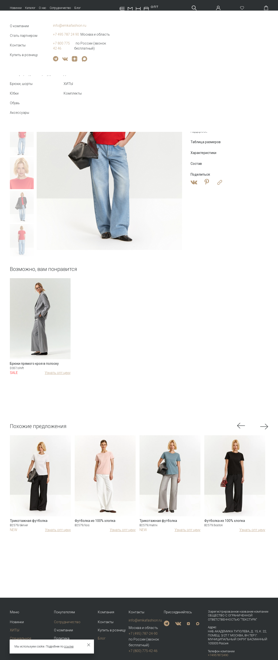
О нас (42, 7)
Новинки (16, 7)
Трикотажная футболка (28, 521)
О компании (63, 630)
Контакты (105, 622)
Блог (77, 7)
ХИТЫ (14, 630)
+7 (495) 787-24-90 (143, 633)
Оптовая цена (204, 89)
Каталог (30, 7)
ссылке (68, 646)
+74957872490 (218, 655)
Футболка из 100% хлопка (95, 521)
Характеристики (203, 153)
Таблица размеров (206, 142)
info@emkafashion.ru (145, 620)
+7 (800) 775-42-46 (143, 651)
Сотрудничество (60, 7)
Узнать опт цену (58, 373)
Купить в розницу (112, 630)
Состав (196, 164)
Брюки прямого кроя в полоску (34, 363)
